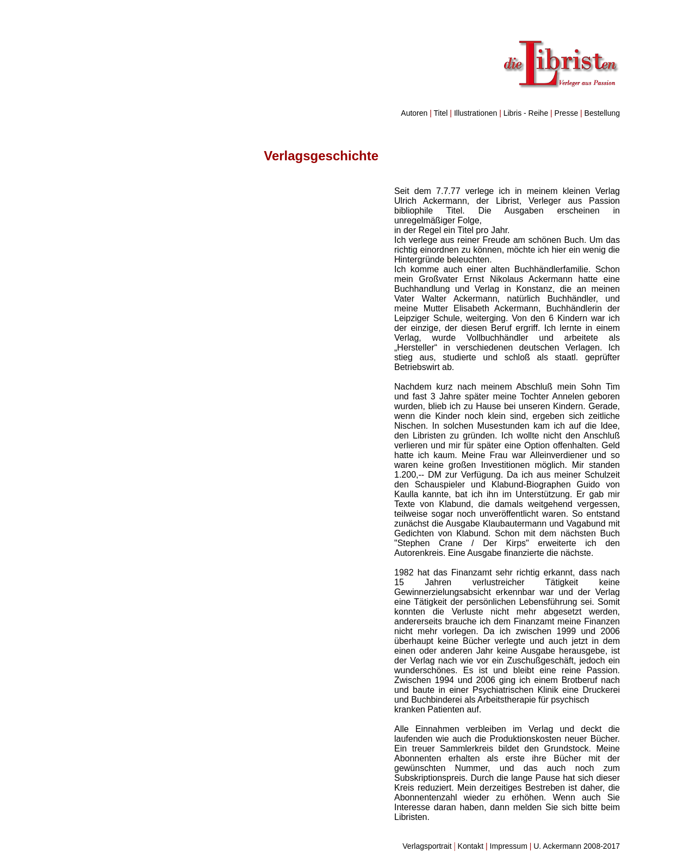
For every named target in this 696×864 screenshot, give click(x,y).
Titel (441, 113)
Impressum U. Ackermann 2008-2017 (555, 846)
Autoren (414, 113)
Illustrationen (475, 113)
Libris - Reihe (526, 113)
